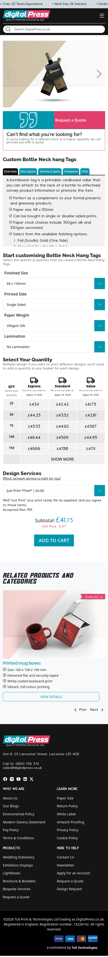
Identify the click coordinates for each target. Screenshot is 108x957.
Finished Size (16, 273)
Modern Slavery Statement (24, 822)
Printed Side (15, 294)
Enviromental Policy (18, 814)
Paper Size (65, 798)
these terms (16, 505)
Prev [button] (79, 710)
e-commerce (56, 947)
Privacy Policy (67, 830)
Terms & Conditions (18, 838)
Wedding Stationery (18, 857)
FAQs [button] (84, 171)
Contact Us (65, 857)
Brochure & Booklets (19, 881)
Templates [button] (71, 171)
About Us (10, 798)
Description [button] (28, 171)
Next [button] (97, 710)
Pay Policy (11, 830)
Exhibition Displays (18, 865)
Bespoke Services (16, 889)
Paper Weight (16, 315)
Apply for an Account (73, 873)
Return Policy (67, 806)
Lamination (14, 336)
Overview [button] (10, 171)
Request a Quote (70, 120)
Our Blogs (11, 806)
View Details (51, 696)
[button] (28, 120)
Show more (62, 459)
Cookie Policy (67, 838)
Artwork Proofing (70, 822)
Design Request (69, 889)
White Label (66, 814)
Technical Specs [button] (49, 171)
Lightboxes (11, 873)
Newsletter (65, 865)
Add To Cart (54, 540)
